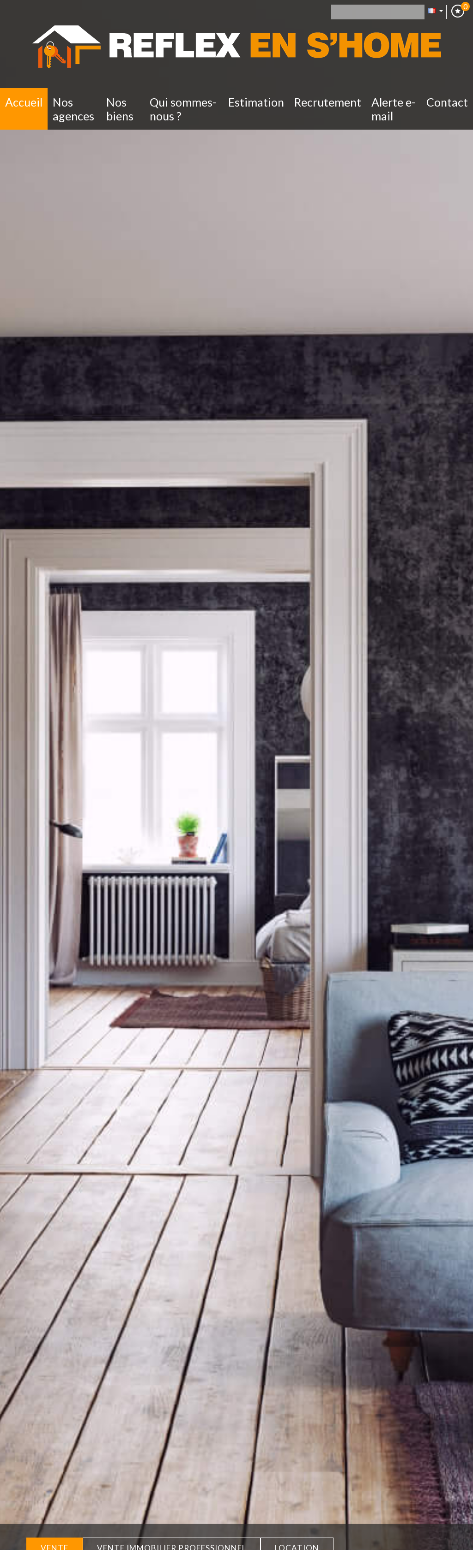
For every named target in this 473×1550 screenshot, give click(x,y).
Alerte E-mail (393, 109)
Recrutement (327, 102)
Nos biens (119, 109)
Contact (447, 102)
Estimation (256, 102)
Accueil (23, 102)
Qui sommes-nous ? (183, 109)
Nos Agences (73, 109)
